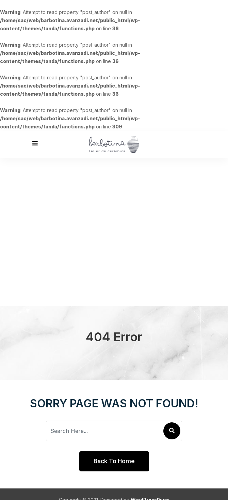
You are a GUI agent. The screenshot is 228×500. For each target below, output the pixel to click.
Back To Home (114, 461)
